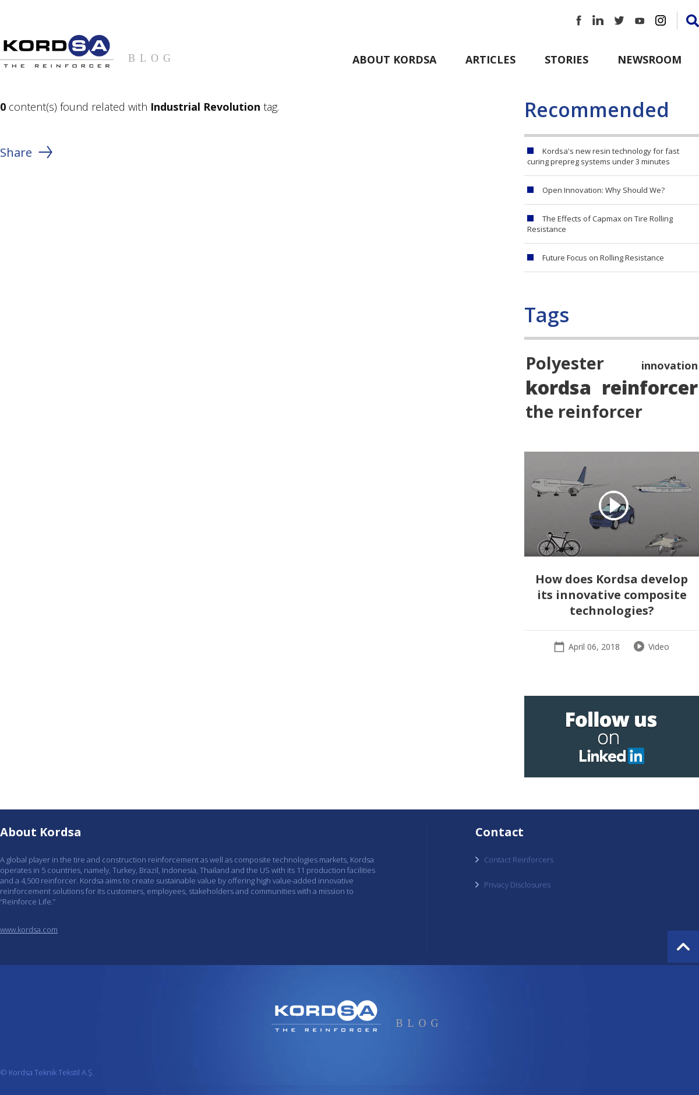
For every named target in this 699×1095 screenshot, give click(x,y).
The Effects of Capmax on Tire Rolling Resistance (600, 223)
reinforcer (650, 387)
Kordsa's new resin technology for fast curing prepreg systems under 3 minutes (603, 156)
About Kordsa (394, 59)
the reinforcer (583, 411)
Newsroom (649, 59)
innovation (669, 365)
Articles (490, 59)
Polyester (564, 362)
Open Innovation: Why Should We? (603, 190)
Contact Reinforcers (518, 859)
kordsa (558, 387)
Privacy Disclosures (517, 884)
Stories (566, 59)
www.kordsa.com (29, 929)
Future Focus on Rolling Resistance (603, 257)
